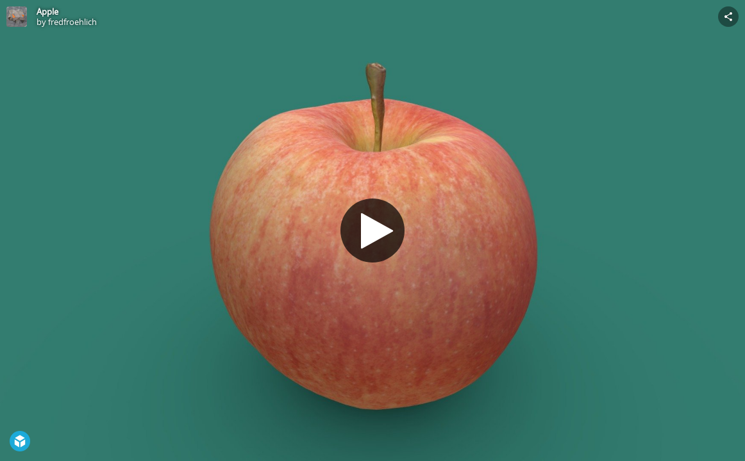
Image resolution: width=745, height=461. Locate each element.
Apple (47, 11)
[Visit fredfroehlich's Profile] (16, 16)
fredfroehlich (72, 22)
